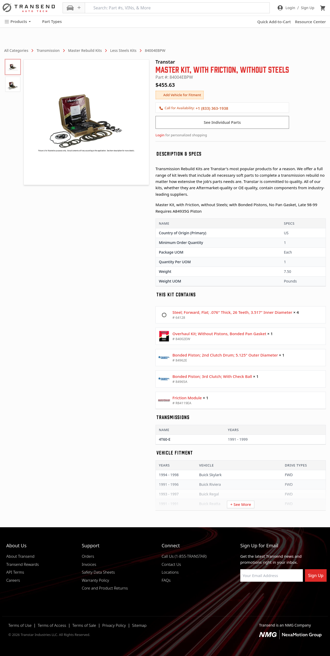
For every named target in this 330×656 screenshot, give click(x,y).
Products (17, 21)
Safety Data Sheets (98, 572)
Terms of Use (20, 625)
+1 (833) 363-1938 (212, 108)
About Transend (20, 556)
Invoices (89, 564)
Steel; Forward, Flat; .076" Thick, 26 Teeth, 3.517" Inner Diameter (232, 312)
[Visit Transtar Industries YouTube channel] (294, 594)
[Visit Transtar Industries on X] (281, 594)
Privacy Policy (114, 625)
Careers (13, 580)
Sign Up (315, 575)
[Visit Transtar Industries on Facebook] (242, 594)
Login (159, 135)
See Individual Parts (222, 122)
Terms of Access (52, 625)
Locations (169, 572)
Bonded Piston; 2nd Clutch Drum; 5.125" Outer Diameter (225, 355)
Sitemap (139, 625)
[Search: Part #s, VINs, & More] (177, 7)
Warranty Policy (95, 580)
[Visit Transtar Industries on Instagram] (268, 594)
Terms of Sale (84, 625)
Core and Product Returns (105, 588)
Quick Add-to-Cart (274, 21)
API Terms (15, 572)
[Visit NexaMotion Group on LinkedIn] (255, 594)
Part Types (49, 21)
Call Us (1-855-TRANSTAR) (183, 556)
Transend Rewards (22, 564)
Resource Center (310, 21)
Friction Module (187, 397)
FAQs (166, 580)
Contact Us (171, 564)
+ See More (240, 504)
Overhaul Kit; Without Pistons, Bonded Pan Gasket (219, 333)
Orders (88, 556)
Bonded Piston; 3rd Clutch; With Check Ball (212, 376)
